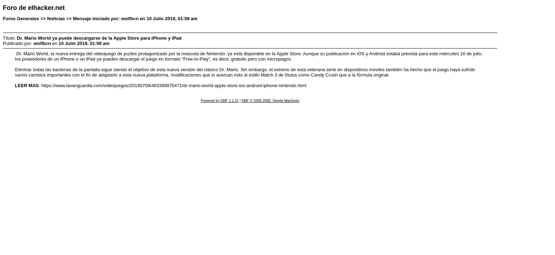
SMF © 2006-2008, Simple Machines (270, 101)
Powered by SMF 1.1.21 (220, 101)
